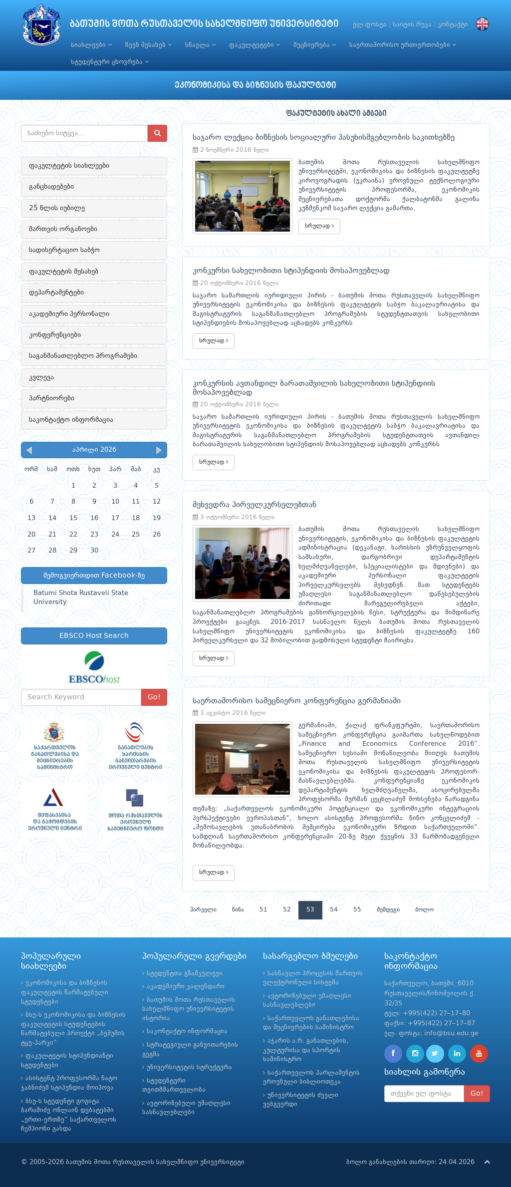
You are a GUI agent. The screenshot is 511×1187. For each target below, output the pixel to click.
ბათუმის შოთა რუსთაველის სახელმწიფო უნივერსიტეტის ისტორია (188, 1009)
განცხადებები (51, 186)
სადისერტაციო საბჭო (64, 250)
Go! (154, 697)
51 (263, 910)
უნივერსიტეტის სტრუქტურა (189, 1067)
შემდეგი (388, 910)
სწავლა (200, 44)
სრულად (319, 226)
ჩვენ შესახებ (148, 44)
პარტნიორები (51, 398)
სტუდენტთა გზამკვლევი (185, 973)
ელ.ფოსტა (370, 24)
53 (310, 910)
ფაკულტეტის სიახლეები (69, 165)
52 (287, 910)
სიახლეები (91, 44)
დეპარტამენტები (56, 292)
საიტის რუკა (412, 24)
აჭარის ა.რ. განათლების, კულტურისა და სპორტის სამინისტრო (305, 1050)
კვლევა (41, 377)
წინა (238, 910)
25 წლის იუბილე (57, 208)
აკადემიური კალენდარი (186, 986)
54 (334, 910)
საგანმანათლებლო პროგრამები (83, 355)
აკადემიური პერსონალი (69, 313)
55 (357, 910)
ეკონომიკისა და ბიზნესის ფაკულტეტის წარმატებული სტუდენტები (64, 992)
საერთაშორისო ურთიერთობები (402, 44)
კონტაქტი (453, 24)
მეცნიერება (314, 44)
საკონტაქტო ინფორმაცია (71, 419)
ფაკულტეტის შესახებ (63, 271)
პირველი (203, 910)
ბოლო (424, 910)
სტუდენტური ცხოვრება (110, 61)
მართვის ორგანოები (63, 229)
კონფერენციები (55, 334)
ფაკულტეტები (254, 44)
